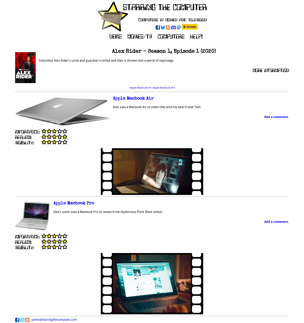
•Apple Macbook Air (140, 87)
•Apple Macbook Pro (163, 87)
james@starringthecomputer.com (54, 319)
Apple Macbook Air (133, 98)
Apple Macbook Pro (73, 203)
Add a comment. (276, 117)
